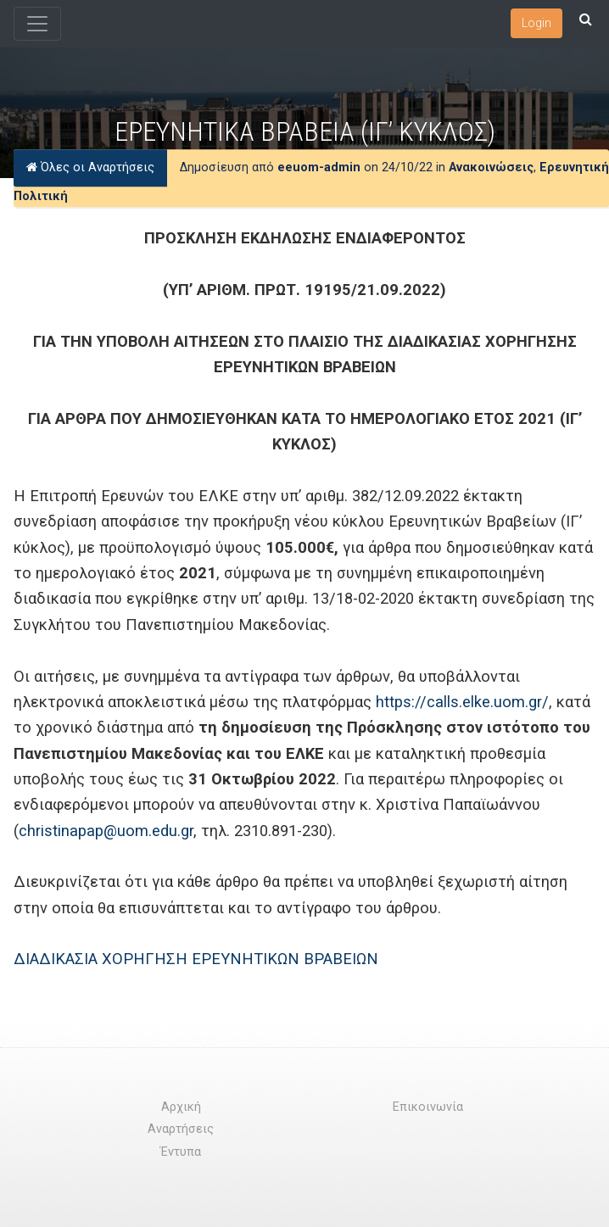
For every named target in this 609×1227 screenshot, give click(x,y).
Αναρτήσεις (181, 1129)
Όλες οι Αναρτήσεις (90, 168)
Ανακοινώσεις (491, 168)
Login (536, 23)
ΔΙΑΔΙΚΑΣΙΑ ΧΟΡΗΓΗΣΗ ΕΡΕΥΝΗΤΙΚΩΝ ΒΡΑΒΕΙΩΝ (196, 959)
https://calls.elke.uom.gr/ (462, 702)
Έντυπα (180, 1152)
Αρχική (181, 1107)
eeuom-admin (318, 168)
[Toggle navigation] (37, 24)
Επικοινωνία (428, 1107)
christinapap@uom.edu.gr (106, 830)
